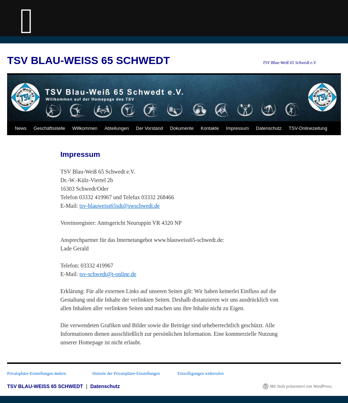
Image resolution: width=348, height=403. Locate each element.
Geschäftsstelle (49, 128)
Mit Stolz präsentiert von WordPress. (301, 386)
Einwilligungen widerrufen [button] (201, 373)
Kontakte (210, 128)
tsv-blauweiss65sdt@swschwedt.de (120, 206)
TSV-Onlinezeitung (308, 128)
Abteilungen (116, 128)
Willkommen (84, 128)
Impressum (237, 128)
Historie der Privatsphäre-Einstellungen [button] (126, 373)
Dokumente (182, 128)
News (21, 128)
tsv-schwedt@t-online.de (108, 274)
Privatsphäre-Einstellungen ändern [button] (36, 373)
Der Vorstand (149, 128)
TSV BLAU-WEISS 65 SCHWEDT (88, 60)
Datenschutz (269, 128)
